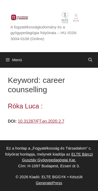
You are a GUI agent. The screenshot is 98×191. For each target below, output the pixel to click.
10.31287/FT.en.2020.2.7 (41, 121)
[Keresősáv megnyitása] (90, 60)
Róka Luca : (25, 106)
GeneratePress (49, 183)
